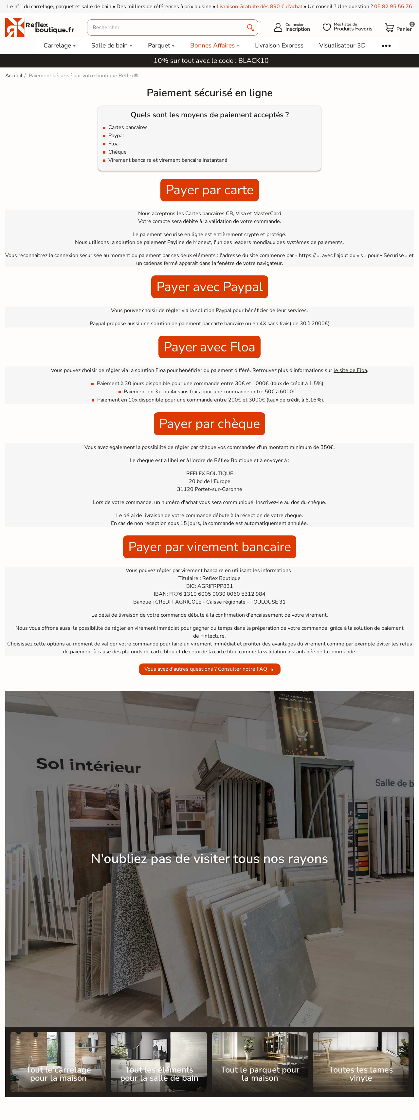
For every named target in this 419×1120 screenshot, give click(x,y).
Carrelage (57, 45)
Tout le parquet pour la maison (260, 1074)
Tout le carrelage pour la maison (58, 1074)
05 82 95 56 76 (393, 6)
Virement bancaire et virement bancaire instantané (168, 160)
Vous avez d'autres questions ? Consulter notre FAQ (205, 669)
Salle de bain (109, 45)
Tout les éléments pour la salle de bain (159, 1074)
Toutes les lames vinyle (361, 1074)
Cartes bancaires (128, 127)
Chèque (117, 152)
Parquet (159, 45)
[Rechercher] (172, 27)
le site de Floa (350, 370)
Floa (113, 143)
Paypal (116, 135)
